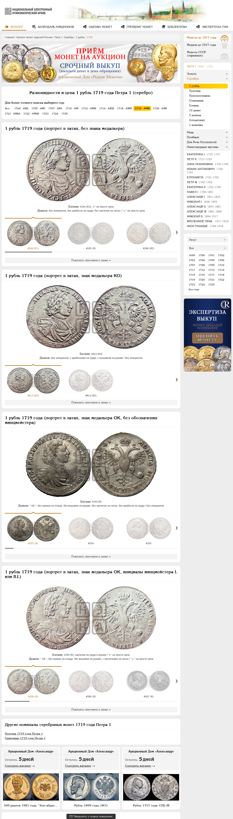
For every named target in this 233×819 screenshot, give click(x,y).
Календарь (55, 27)
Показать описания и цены (91, 260)
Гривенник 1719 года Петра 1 (25, 733)
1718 (221, 274)
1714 (221, 270)
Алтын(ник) (197, 120)
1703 (192, 260)
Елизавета (203, 177)
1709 (211, 265)
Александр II (204, 206)
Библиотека (177, 27)
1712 (201, 270)
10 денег (195, 110)
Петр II (199, 159)
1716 (201, 274)
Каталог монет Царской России (34, 37)
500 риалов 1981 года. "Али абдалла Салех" (31, 800)
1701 (211, 255)
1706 (221, 260)
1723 (192, 284)
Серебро (69, 37)
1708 (201, 265)
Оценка (100, 27)
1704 (201, 260)
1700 (201, 255)
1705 (211, 260)
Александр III (204, 211)
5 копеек (195, 115)
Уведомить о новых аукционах (93, 811)
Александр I (203, 196)
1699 (192, 255)
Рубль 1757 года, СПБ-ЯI (151, 800)
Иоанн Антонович (205, 170)
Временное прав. (207, 221)
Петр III (199, 182)
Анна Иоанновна (207, 164)
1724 (201, 284)
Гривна (194, 105)
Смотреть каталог (18, 761)
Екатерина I (203, 154)
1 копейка (196, 125)
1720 (201, 279)
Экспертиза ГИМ (214, 27)
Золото (192, 73)
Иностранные (205, 226)
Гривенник (196, 100)
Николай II (202, 216)
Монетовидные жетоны (202, 147)
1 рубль (80, 37)
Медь (190, 132)
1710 (221, 265)
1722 (221, 279)
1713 (211, 270)
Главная (9, 37)
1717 (211, 274)
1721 (211, 279)
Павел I (200, 191)
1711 (192, 270)
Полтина (195, 91)
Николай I (202, 201)
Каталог (16, 27)
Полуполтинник (199, 95)
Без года (194, 289)
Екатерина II (204, 187)
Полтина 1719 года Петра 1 (24, 728)
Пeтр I (58, 37)
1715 (192, 274)
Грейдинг (139, 27)
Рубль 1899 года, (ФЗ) (91, 800)
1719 (192, 279)
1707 (192, 265)
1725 (211, 284)
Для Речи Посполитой (202, 142)
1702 (221, 255)
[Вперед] (176, 232)
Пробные (193, 137)
